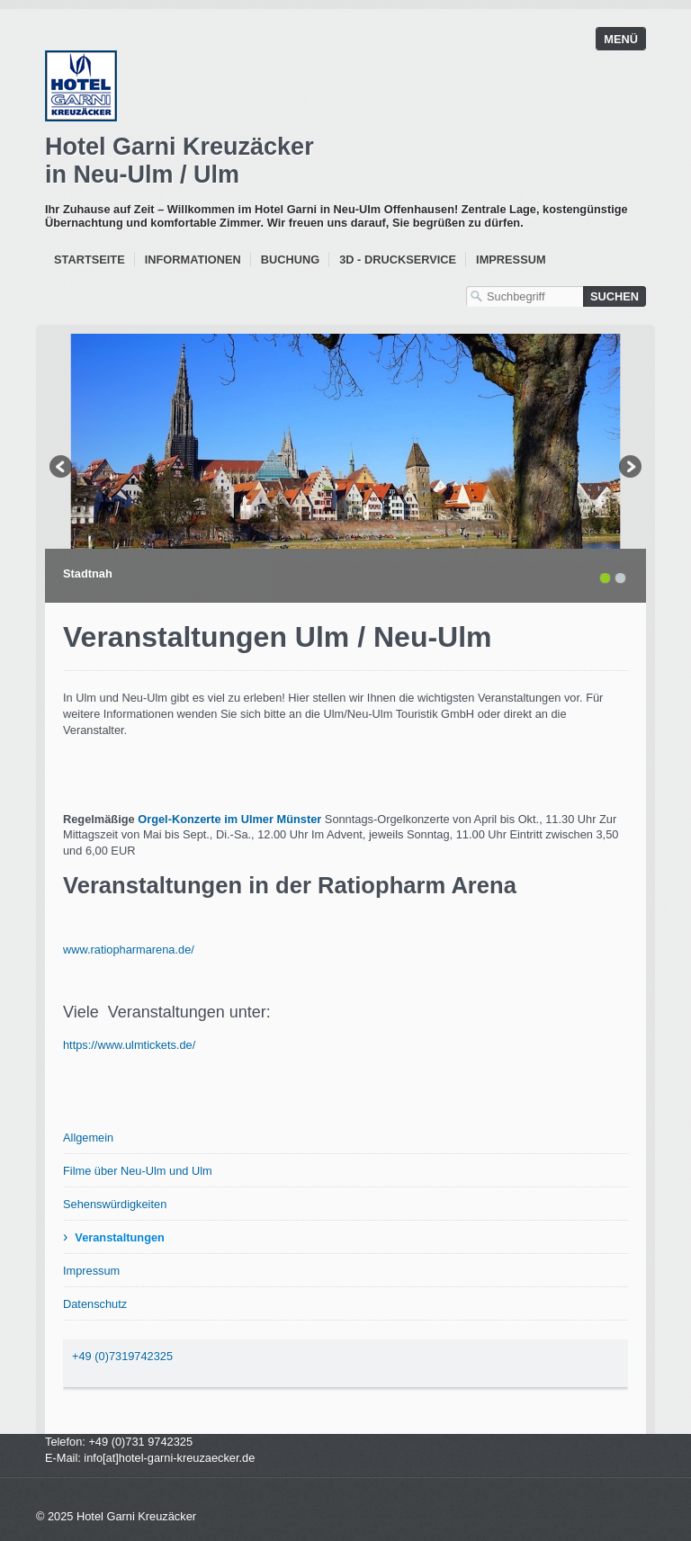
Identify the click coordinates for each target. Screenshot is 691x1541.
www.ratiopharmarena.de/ (128, 949)
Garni (343, 161)
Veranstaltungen (120, 1237)
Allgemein (88, 1137)
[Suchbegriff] (524, 296)
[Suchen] (614, 296)
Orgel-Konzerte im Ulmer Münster (229, 819)
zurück (62, 468)
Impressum (511, 259)
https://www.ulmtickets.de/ (129, 1045)
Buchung (290, 259)
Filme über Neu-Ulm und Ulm (137, 1171)
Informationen (193, 259)
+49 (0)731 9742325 (140, 1441)
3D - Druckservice (397, 259)
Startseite (89, 259)
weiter (628, 468)
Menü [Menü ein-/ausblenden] (621, 39)
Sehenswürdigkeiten (114, 1204)
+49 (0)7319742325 (122, 1356)
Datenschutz (95, 1304)
